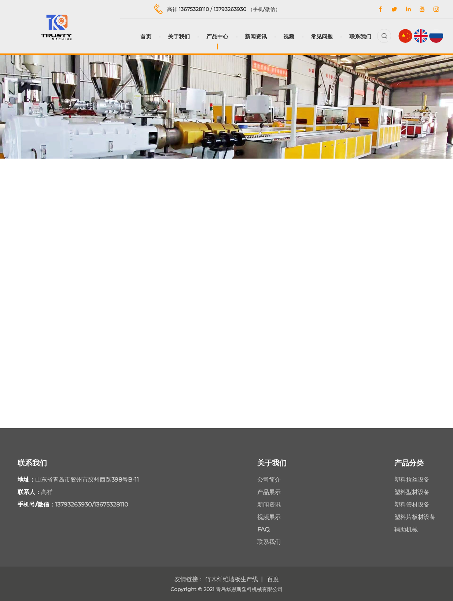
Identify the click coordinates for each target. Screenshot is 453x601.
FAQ (263, 529)
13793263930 (230, 9)
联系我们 (360, 36)
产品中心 (217, 36)
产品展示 (269, 492)
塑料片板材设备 (414, 516)
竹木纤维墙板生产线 (231, 579)
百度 (273, 579)
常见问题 (322, 36)
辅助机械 (406, 529)
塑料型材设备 (412, 492)
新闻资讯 (256, 36)
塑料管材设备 (412, 504)
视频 (288, 36)
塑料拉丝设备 (412, 479)
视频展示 (269, 516)
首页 (145, 36)
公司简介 (269, 479)
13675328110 (194, 9)
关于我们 (179, 36)
